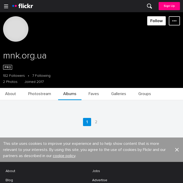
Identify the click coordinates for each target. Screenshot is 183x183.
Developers (15, 76)
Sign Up (169, 6)
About (10, 57)
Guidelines (14, 85)
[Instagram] (111, 175)
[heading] (22, 6)
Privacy (97, 111)
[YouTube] (92, 175)
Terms (10, 119)
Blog (9, 66)
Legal (10, 111)
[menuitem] (149, 6)
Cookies (99, 76)
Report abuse (103, 85)
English (11, 95)
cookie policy (64, 42)
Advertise (99, 66)
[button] (177, 36)
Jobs (96, 57)
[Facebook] (72, 175)
